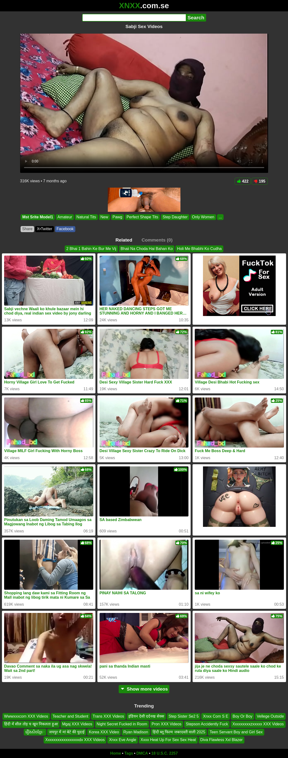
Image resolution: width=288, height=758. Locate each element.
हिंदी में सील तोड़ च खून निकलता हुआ (31, 724)
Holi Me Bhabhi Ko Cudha (199, 249)
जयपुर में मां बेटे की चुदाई (67, 732)
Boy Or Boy (242, 716)
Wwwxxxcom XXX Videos (26, 716)
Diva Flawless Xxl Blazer (221, 740)
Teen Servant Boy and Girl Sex (236, 732)
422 (243, 181)
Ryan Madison (135, 732)
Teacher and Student (70, 716)
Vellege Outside (270, 716)
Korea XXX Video (104, 732)
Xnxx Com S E (215, 716)
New (104, 217)
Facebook (65, 229)
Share (27, 229)
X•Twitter (44, 229)
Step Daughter (175, 217)
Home (115, 753)
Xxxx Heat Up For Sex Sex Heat (168, 740)
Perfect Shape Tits (142, 217)
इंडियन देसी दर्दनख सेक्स (146, 716)
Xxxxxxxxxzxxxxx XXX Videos (258, 724)
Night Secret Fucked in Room (122, 724)
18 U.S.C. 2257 (164, 753)
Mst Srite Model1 (37, 217)
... (220, 217)
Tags (128, 753)
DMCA (142, 753)
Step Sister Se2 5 (184, 716)
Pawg (117, 217)
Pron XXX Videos (166, 724)
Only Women (203, 217)
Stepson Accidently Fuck (207, 724)
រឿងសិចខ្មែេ (35, 732)
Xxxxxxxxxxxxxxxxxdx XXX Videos (75, 740)
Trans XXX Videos (108, 716)
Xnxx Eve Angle (122, 740)
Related (124, 240)
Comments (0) (156, 240)
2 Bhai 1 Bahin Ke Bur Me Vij (91, 249)
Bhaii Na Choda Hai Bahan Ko (147, 249)
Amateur (64, 217)
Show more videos (144, 689)
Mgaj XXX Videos (77, 724)
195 (259, 181)
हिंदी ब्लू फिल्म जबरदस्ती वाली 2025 (179, 732)
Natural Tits (86, 217)
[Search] (134, 18)
